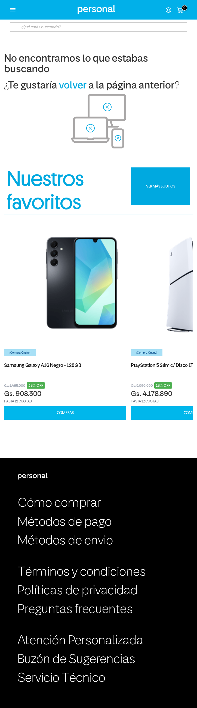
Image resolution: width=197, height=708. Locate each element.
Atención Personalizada (80, 641)
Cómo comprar (59, 503)
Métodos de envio (65, 541)
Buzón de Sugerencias (76, 659)
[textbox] (98, 27)
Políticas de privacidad (78, 591)
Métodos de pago (65, 522)
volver (73, 85)
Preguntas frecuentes (75, 609)
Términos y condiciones (82, 572)
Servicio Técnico (61, 678)
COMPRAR (65, 413)
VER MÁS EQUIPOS (160, 186)
